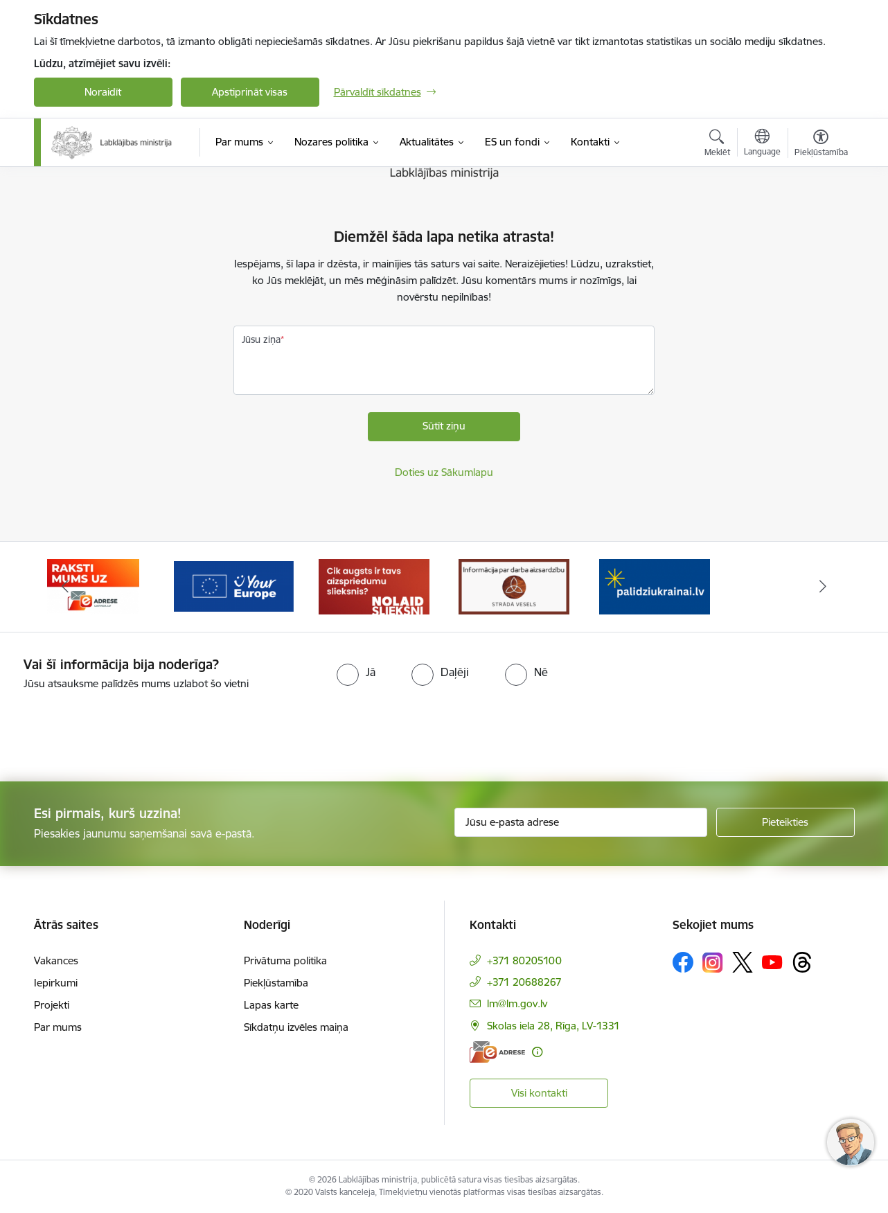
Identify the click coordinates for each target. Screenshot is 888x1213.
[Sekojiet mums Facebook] (683, 962)
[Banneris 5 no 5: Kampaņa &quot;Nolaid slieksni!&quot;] (514, 585)
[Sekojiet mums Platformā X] (742, 962)
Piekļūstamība (276, 982)
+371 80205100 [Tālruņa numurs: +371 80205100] (524, 960)
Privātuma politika (285, 960)
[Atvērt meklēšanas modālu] (717, 144)
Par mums (58, 1027)
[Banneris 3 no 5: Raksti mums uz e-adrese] (234, 585)
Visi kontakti (539, 1092)
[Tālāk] (823, 587)
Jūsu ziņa (261, 339)
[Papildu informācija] (537, 1052)
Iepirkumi (56, 982)
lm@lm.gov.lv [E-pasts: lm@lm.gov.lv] (517, 1003)
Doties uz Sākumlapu (444, 472)
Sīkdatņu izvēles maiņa (296, 1027)
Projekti (51, 1004)
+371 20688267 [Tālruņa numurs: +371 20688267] (524, 982)
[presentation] (115, 730)
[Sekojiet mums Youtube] (772, 961)
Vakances (56, 960)
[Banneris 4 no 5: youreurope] (374, 585)
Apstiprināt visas (249, 91)
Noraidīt (103, 91)
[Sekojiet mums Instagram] (712, 963)
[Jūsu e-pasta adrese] (580, 822)
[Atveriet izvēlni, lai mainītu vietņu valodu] (762, 144)
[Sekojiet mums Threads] (802, 962)
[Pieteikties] (785, 822)
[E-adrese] (497, 1052)
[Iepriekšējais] (66, 587)
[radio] (356, 672)
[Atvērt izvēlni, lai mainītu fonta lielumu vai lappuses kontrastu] (821, 144)
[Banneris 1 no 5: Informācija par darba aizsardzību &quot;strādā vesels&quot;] (654, 585)
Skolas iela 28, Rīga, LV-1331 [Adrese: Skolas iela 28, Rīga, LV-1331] (553, 1025)
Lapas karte (271, 1004)
